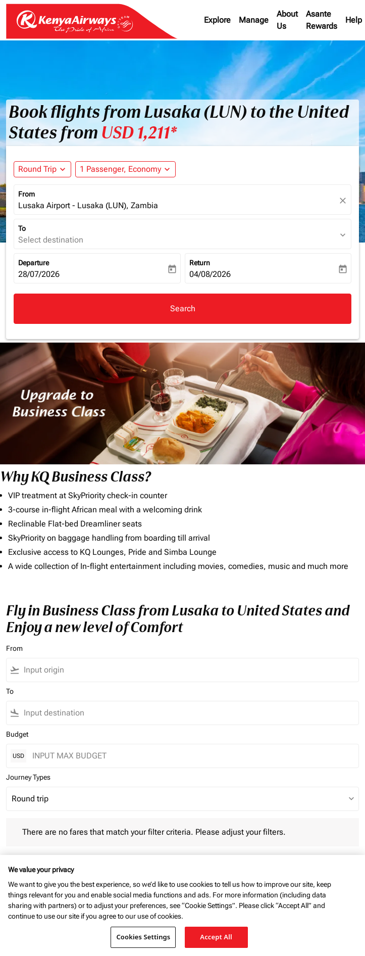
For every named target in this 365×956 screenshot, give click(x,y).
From (26, 194)
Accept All (216, 936)
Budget (17, 734)
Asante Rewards (321, 20)
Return (199, 263)
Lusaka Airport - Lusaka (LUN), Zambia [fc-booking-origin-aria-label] (88, 205)
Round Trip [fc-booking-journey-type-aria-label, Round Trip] (37, 169)
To (22, 228)
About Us (287, 20)
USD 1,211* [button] (139, 133)
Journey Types (28, 777)
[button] (125, 169)
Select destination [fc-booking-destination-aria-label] (50, 240)
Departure (33, 263)
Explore (217, 20)
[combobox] (189, 670)
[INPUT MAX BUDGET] (190, 755)
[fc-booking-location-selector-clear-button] (344, 200)
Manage (254, 20)
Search (182, 308)
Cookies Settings (143, 936)
